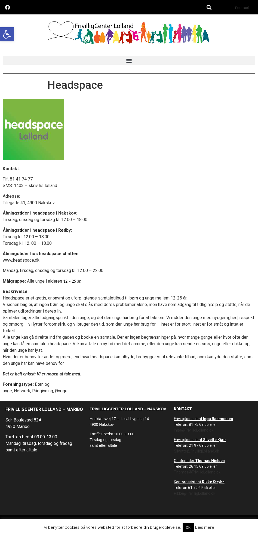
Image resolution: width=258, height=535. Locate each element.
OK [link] (188, 527)
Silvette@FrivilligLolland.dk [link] (196, 451)
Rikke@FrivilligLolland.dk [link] (194, 493)
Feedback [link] (242, 8)
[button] (208, 7)
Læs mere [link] (204, 527)
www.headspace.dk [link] (21, 260)
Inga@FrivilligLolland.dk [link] (193, 430)
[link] (7, 34)
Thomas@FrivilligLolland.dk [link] (197, 472)
